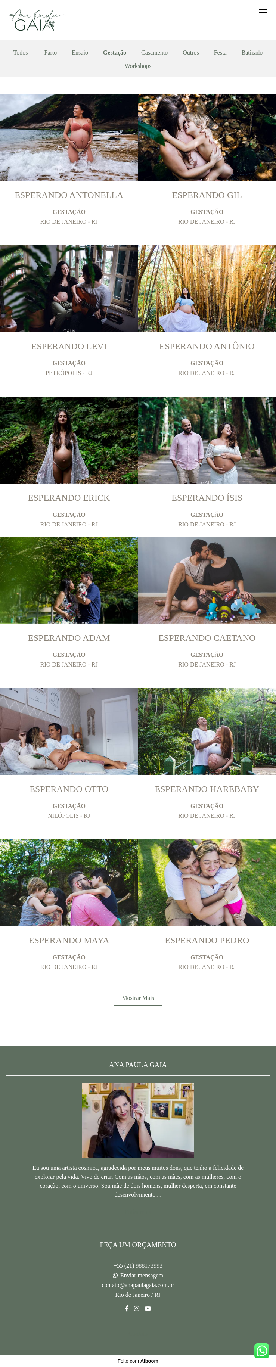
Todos (20, 53)
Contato (138, 1333)
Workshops (138, 66)
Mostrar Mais (138, 998)
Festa (220, 53)
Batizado (252, 53)
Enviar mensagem (141, 1276)
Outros (191, 53)
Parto (50, 53)
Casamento (154, 53)
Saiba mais (138, 1212)
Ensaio (80, 53)
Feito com (138, 1361)
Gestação (114, 53)
